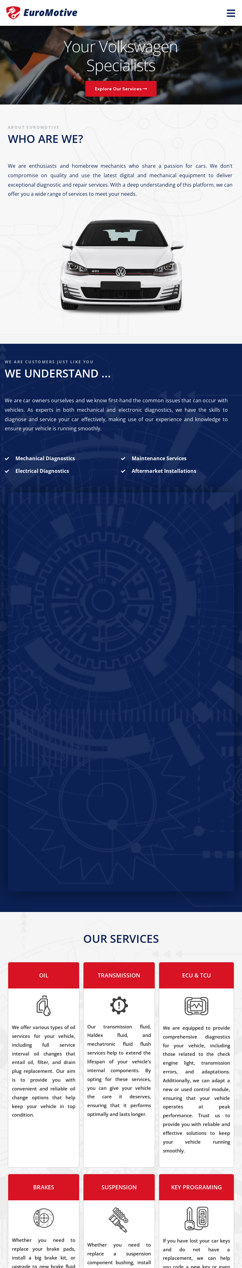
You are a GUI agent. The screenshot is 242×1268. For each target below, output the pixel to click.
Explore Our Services (121, 89)
